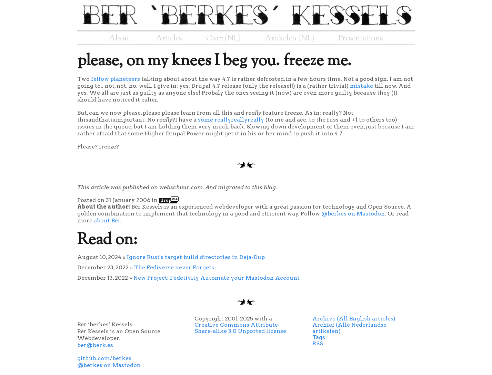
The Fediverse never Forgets (174, 267)
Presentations (361, 38)
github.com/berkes (104, 358)
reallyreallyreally (239, 119)
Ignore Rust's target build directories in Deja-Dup (196, 257)
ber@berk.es (95, 345)
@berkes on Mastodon (353, 213)
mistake (361, 86)
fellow (100, 79)
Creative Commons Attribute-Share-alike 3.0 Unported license (240, 327)
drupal (168, 200)
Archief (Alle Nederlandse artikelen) (349, 327)
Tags (318, 337)
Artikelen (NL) (289, 38)
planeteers (125, 79)
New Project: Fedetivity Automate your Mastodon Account (216, 278)
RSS (317, 343)
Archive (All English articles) (353, 318)
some (205, 119)
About (120, 38)
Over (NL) (223, 38)
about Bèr (107, 220)
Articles (169, 38)
